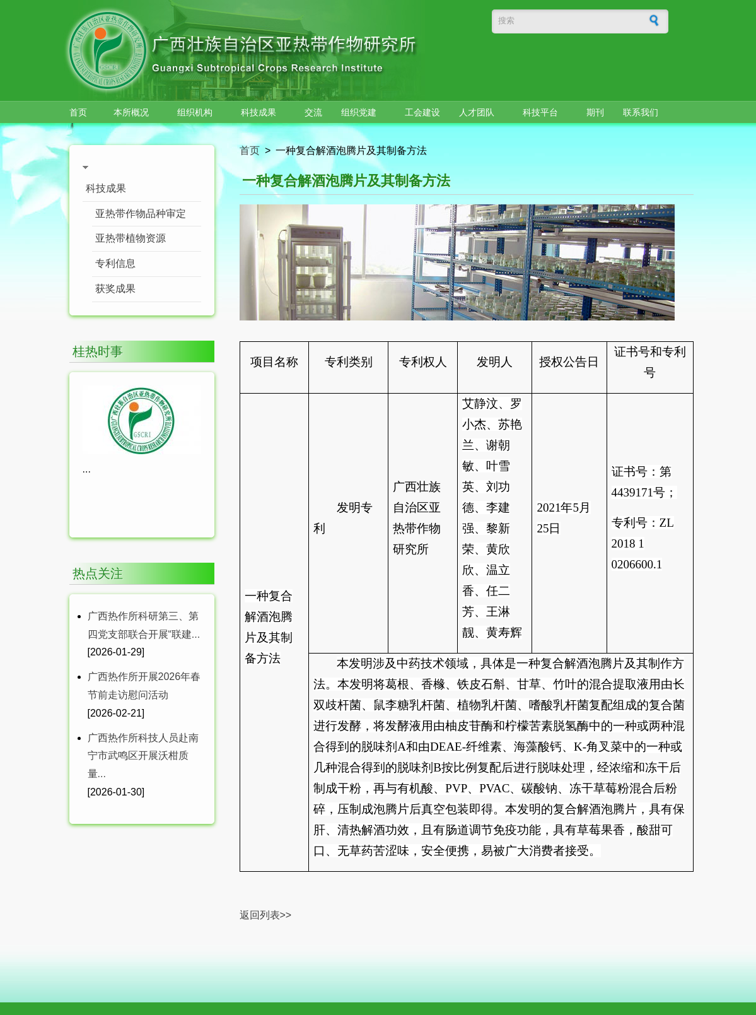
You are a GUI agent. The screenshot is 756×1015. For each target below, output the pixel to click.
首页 (78, 112)
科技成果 (258, 112)
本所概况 (131, 112)
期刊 (595, 112)
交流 (313, 112)
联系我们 (640, 112)
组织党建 (358, 112)
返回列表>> (266, 915)
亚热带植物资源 (130, 238)
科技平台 (540, 112)
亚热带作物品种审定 (140, 213)
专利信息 (115, 263)
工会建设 (422, 112)
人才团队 (476, 112)
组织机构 (194, 112)
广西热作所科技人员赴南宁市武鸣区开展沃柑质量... (143, 756)
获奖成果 (115, 288)
